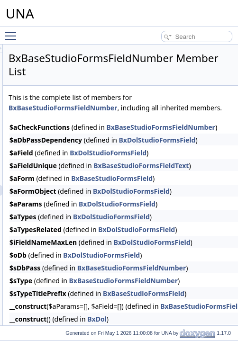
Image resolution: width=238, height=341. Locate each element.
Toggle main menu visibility (13, 31)
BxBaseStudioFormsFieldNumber (176, 118)
